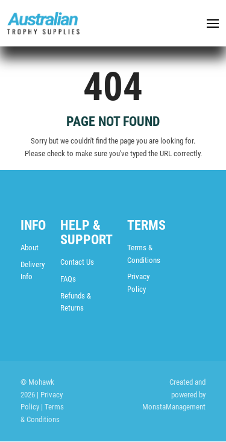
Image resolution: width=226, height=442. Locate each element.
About (29, 247)
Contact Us (77, 262)
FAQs (68, 278)
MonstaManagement (174, 407)
